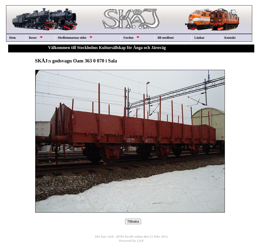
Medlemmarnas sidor (75, 38)
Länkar (199, 38)
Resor (36, 38)
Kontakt (230, 38)
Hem (12, 38)
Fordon (131, 38)
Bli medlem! (166, 38)
